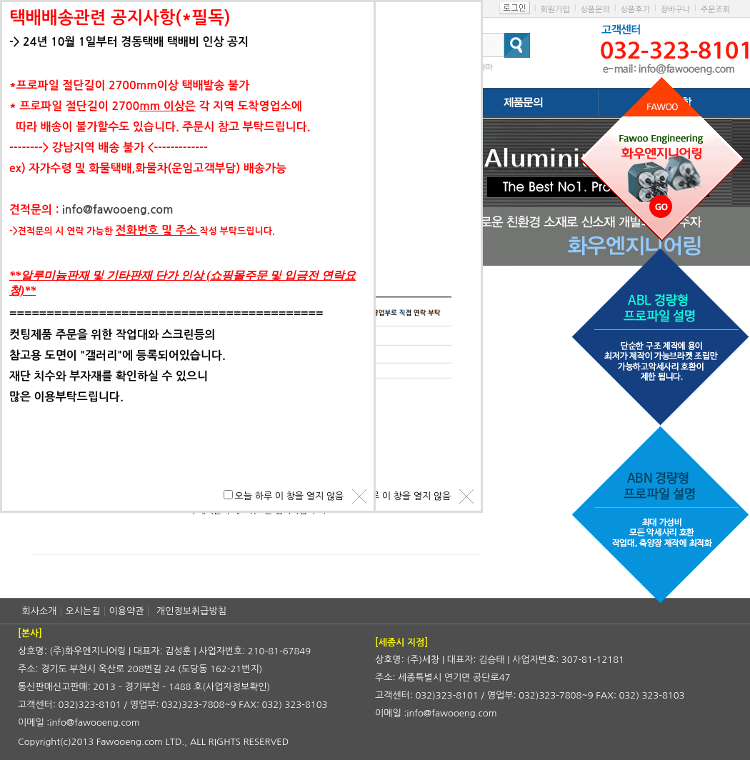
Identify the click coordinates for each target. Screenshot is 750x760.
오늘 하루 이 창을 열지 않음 (396, 496)
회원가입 (554, 10)
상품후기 (635, 10)
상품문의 (594, 10)
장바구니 (675, 10)
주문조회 (715, 10)
